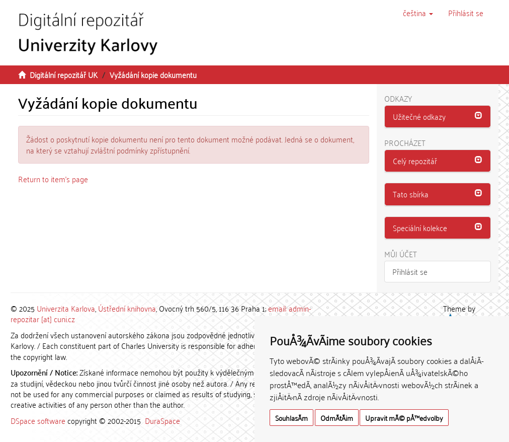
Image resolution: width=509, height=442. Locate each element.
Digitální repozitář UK (64, 74)
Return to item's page (53, 179)
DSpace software (38, 420)
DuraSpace (162, 420)
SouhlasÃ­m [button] (291, 417)
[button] (418, 12)
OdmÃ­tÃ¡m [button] (336, 417)
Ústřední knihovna (127, 308)
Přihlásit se (410, 271)
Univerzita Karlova (66, 308)
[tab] (438, 117)
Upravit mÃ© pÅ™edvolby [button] (404, 417)
